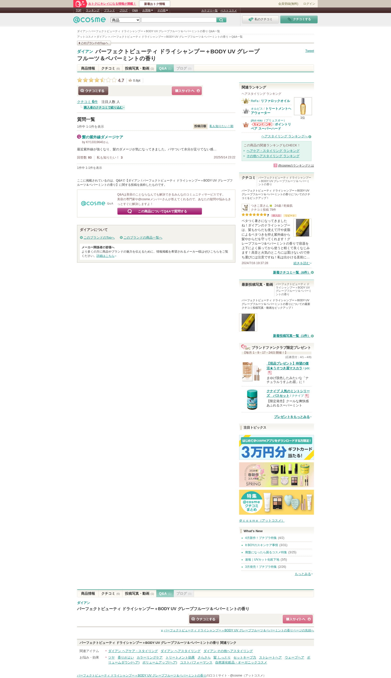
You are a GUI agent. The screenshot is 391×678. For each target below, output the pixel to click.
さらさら (204, 657)
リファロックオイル (275, 101)
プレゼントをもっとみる (292, 417)
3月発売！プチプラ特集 (261, 567)
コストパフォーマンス (196, 662)
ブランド (109, 10)
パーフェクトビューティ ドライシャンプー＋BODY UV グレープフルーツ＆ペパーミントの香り (163, 608)
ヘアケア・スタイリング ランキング (273, 151)
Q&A (135, 10)
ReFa (254, 101)
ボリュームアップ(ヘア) (159, 662)
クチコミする (93, 91)
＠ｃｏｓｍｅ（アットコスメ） (262, 520)
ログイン (309, 3)
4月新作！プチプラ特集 (261, 538)
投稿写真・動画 (139, 68)
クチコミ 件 (87, 102)
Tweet (309, 51)
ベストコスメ (228, 10)
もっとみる (303, 574)
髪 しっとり (222, 657)
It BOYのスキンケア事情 (261, 545)
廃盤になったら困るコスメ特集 (266, 552)
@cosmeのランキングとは (296, 165)
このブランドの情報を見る (94, 43)
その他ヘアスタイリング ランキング (273, 156)
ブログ (123, 10)
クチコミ (110, 68)
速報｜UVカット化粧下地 (262, 559)
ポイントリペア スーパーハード (271, 126)
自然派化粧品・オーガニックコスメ (241, 662)
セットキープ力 (244, 657)
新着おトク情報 (154, 4)
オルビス (257, 108)
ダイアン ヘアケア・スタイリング (133, 651)
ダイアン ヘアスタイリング (180, 651)
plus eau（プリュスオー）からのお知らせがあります (261, 124)
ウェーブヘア (294, 657)
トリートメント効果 (180, 657)
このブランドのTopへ (99, 237)
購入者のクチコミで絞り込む (103, 107)
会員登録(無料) (288, 3)
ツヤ (111, 657)
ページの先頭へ (239, 630)
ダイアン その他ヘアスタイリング (228, 651)
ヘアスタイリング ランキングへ (284, 136)
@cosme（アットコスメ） (248, 675)
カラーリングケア (150, 657)
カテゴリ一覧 (209, 10)
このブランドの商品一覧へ (142, 237)
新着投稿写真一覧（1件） (291, 336)
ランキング (92, 10)
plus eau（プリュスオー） (269, 120)
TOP (78, 10)
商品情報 (88, 68)
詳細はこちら (105, 256)
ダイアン (85, 51)
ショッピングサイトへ (187, 91)
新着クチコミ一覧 (291, 272)
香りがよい (126, 657)
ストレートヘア (270, 657)
